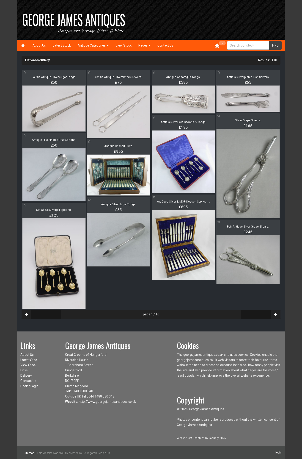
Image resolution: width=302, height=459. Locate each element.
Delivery (26, 375)
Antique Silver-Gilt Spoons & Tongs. (183, 122)
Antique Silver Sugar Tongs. (118, 204)
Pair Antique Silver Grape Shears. (248, 226)
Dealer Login (29, 386)
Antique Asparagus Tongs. (183, 77)
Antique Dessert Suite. (118, 146)
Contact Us (165, 45)
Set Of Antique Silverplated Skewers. (118, 77)
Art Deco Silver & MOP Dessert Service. (183, 201)
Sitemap (29, 452)
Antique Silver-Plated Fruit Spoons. (54, 140)
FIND (275, 45)
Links (24, 370)
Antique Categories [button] (93, 45)
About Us (39, 45)
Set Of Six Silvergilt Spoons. (53, 209)
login (278, 452)
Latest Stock (62, 45)
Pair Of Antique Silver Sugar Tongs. (54, 77)
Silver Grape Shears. (248, 120)
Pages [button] (144, 45)
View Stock (123, 45)
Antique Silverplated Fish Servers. (248, 77)
